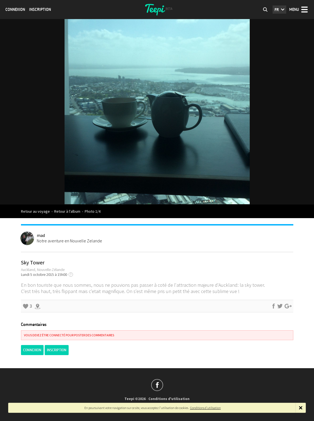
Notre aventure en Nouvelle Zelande (69, 240)
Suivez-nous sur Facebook (157, 385)
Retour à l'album (67, 211)
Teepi (157, 9)
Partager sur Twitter (279, 306)
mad (41, 235)
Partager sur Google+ (288, 306)
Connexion (15, 9)
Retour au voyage (35, 211)
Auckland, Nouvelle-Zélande (43, 269)
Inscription (40, 9)
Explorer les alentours (37, 306)
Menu (294, 9)
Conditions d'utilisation (169, 398)
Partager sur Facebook (273, 306)
